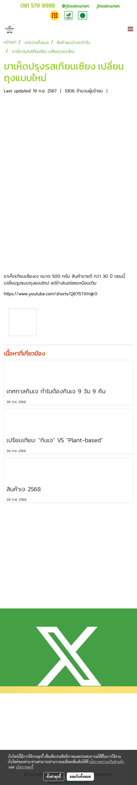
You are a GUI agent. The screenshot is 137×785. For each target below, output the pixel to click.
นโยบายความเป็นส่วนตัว (106, 761)
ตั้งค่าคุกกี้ (54, 776)
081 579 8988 (37, 6)
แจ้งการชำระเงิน (17, 741)
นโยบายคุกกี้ (24, 767)
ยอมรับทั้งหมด (80, 776)
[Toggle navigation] (130, 29)
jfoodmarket (75, 6)
